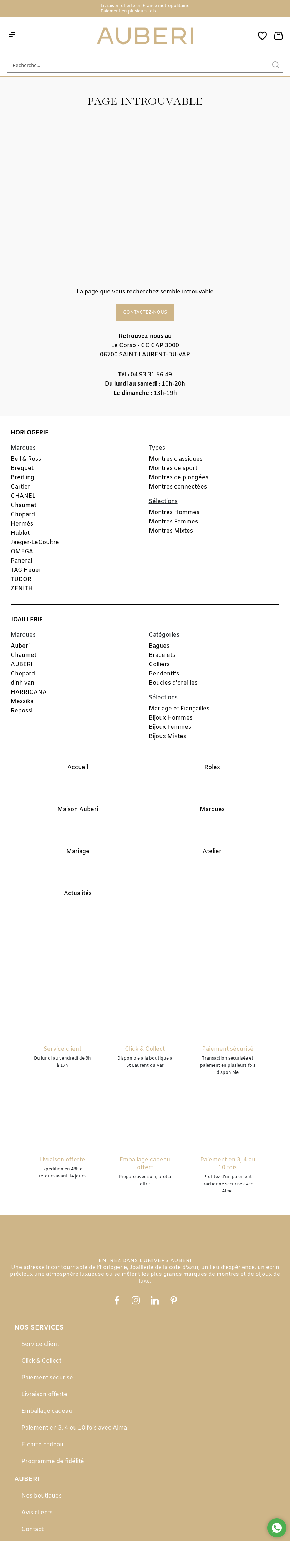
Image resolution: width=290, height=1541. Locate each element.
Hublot (20, 533)
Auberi (20, 646)
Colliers (159, 664)
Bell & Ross (26, 459)
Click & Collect (41, 1361)
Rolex (212, 767)
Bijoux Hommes (171, 718)
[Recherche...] (134, 65)
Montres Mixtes (171, 531)
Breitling (22, 477)
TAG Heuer (26, 570)
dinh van (22, 683)
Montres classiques (176, 459)
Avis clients (37, 1512)
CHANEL (23, 496)
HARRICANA (29, 692)
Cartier (20, 487)
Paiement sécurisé (47, 1377)
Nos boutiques (41, 1496)
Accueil (77, 767)
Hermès (22, 524)
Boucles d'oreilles (173, 683)
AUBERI (21, 664)
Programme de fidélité (52, 1461)
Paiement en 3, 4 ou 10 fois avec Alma (74, 1428)
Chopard (23, 514)
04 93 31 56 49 (151, 374)
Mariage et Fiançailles (179, 708)
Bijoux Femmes (170, 727)
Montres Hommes (174, 512)
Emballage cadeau (46, 1411)
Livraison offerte (44, 1394)
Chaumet (23, 505)
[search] (275, 65)
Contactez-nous (145, 312)
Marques (212, 809)
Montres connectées (178, 487)
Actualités (78, 893)
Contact (32, 1529)
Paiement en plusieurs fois (128, 11)
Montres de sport (173, 468)
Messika (22, 701)
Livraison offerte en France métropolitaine (145, 6)
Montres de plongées (178, 477)
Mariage (78, 851)
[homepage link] (145, 36)
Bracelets (162, 655)
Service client (40, 1344)
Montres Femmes (173, 522)
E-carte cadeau (42, 1444)
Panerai (21, 561)
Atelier (212, 851)
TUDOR (21, 579)
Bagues (159, 646)
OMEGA (22, 551)
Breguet (22, 468)
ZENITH (22, 588)
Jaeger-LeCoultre (35, 542)
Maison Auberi (77, 809)
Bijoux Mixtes (167, 736)
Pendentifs (164, 674)
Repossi (21, 711)
